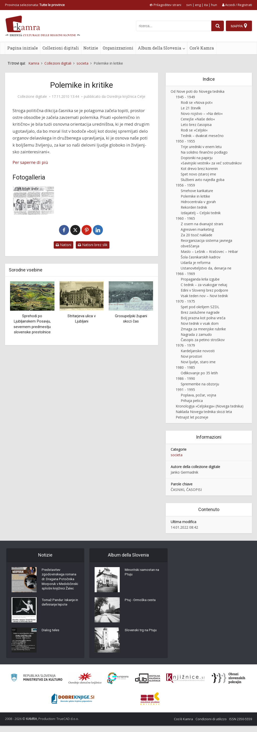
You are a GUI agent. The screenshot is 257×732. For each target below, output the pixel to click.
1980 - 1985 (185, 367)
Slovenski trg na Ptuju (142, 631)
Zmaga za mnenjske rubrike (203, 329)
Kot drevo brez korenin (199, 168)
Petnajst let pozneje (192, 417)
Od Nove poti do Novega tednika (197, 91)
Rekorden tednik (194, 207)
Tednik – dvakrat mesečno (202, 135)
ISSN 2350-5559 (240, 725)
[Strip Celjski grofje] (34, 201)
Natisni (63, 244)
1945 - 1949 (185, 97)
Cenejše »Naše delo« (198, 119)
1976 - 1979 (185, 345)
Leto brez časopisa (196, 124)
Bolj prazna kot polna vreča (203, 317)
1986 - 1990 (185, 378)
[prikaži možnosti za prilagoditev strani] (165, 5)
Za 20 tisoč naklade (196, 235)
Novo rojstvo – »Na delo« (202, 113)
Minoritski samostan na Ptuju (143, 573)
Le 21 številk (191, 108)
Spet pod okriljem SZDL (200, 306)
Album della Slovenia (159, 48)
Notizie (90, 48)
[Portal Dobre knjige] (72, 705)
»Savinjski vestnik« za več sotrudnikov (211, 163)
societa (176, 454)
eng (198, 5)
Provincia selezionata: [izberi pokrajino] (35, 5)
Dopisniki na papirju (197, 157)
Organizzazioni (118, 48)
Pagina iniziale (22, 48)
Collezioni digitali (60, 48)
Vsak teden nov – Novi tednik (204, 295)
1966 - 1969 (185, 273)
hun (214, 5)
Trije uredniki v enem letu (201, 146)
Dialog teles (51, 637)
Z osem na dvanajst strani (202, 223)
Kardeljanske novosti (198, 350)
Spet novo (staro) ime (198, 174)
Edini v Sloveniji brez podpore (204, 290)
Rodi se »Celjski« (194, 130)
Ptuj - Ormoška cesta (141, 601)
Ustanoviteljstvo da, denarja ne (206, 268)
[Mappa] (239, 26)
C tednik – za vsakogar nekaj (204, 284)
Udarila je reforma (195, 262)
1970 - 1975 (185, 301)
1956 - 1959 (185, 185)
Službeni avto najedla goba (202, 179)
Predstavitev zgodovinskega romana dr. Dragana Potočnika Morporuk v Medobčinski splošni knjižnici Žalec (60, 583)
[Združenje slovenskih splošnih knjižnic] (185, 684)
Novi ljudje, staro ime (198, 361)
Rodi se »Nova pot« (197, 102)
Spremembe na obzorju (200, 384)
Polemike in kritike (195, 196)
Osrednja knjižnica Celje (126, 96)
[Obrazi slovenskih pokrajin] (228, 684)
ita (206, 5)
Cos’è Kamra (201, 48)
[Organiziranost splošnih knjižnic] (85, 684)
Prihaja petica (192, 400)
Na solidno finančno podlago (204, 152)
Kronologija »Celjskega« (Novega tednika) (209, 406)
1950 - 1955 (185, 141)
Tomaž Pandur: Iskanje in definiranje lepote (60, 609)
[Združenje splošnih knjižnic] (150, 705)
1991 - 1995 (185, 389)
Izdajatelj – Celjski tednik (201, 212)
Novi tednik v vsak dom (200, 323)
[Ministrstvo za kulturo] (36, 684)
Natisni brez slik (92, 244)
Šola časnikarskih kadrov (200, 257)
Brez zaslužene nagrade (200, 312)
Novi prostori (191, 356)
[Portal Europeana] (118, 684)
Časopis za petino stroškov (203, 339)
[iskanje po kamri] (173, 26)
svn (189, 5)
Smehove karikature (197, 190)
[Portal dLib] (148, 684)
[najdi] (217, 26)
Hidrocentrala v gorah (198, 201)
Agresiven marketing (197, 229)
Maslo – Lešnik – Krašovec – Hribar (209, 251)
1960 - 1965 (185, 218)
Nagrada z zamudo (196, 334)
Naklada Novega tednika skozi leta (204, 411)
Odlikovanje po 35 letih (199, 373)
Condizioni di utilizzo (211, 725)
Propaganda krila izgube (200, 279)
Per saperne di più (30, 162)
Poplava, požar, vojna (198, 395)
